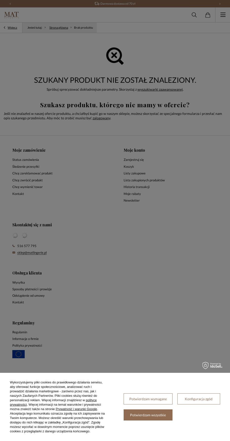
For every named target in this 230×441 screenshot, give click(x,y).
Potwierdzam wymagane (148, 399)
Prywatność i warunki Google (76, 409)
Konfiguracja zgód (198, 399)
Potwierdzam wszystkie (148, 415)
